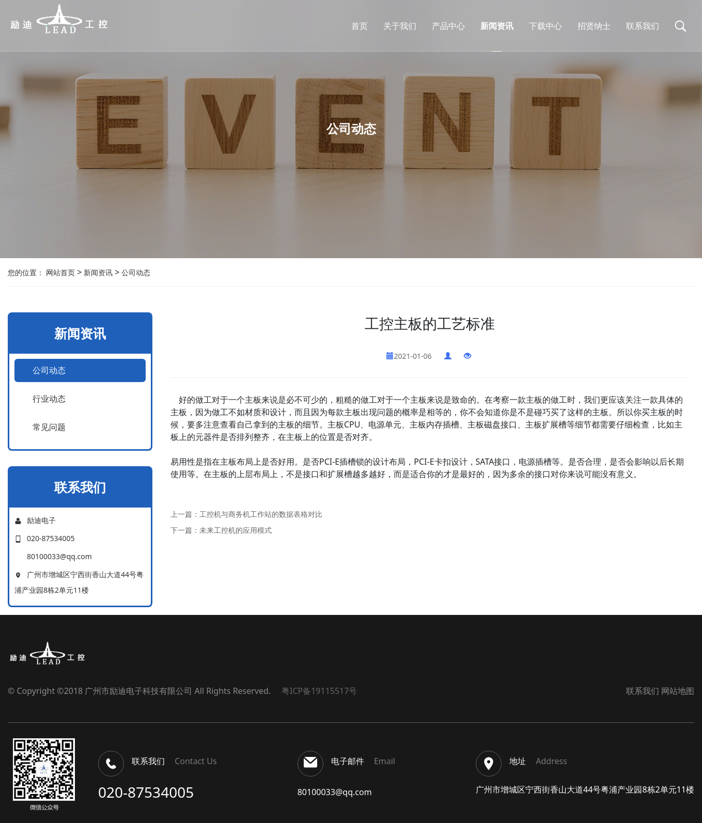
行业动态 (49, 398)
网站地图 (677, 691)
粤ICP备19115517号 (317, 691)
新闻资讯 (97, 272)
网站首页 (60, 272)
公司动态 (134, 272)
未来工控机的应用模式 (235, 530)
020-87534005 (146, 792)
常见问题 (49, 427)
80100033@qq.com (335, 792)
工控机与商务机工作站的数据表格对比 (260, 514)
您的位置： (26, 272)
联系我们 (642, 691)
